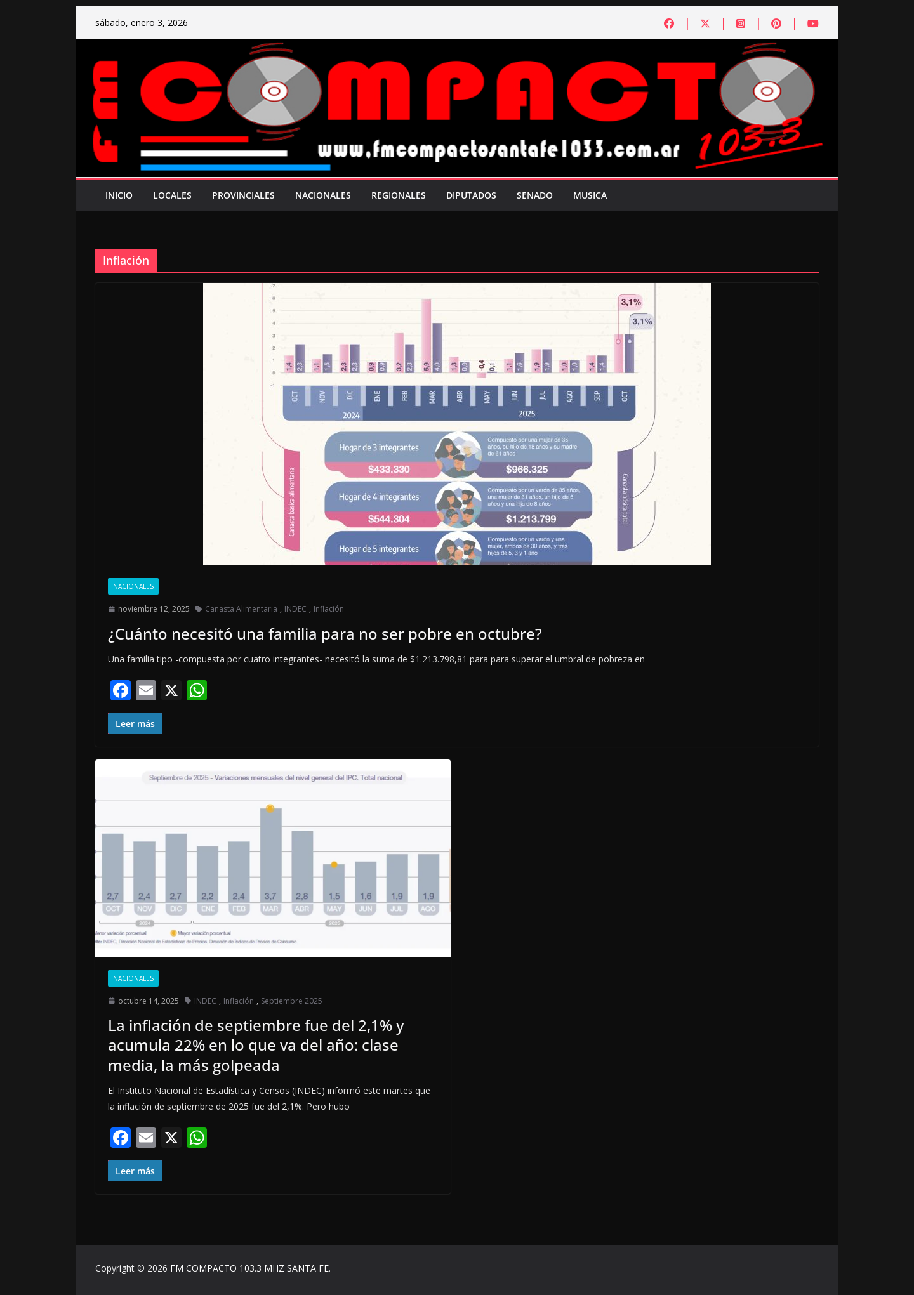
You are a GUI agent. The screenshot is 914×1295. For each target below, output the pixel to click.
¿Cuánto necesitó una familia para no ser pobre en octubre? (325, 633)
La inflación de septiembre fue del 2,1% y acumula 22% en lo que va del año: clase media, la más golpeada (256, 1045)
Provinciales (243, 195)
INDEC (295, 608)
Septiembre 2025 (291, 1001)
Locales (172, 195)
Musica (590, 195)
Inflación (329, 608)
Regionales (398, 195)
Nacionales (323, 195)
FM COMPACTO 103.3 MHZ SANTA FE (249, 1268)
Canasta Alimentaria (241, 608)
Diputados (471, 195)
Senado (535, 195)
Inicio (119, 195)
